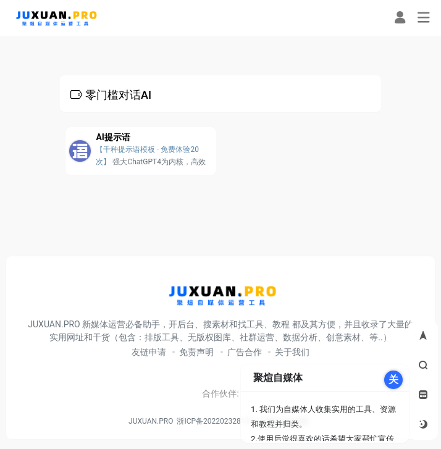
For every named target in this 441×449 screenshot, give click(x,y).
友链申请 (149, 352)
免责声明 (196, 352)
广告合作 (244, 352)
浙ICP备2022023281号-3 (217, 421)
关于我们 (292, 352)
